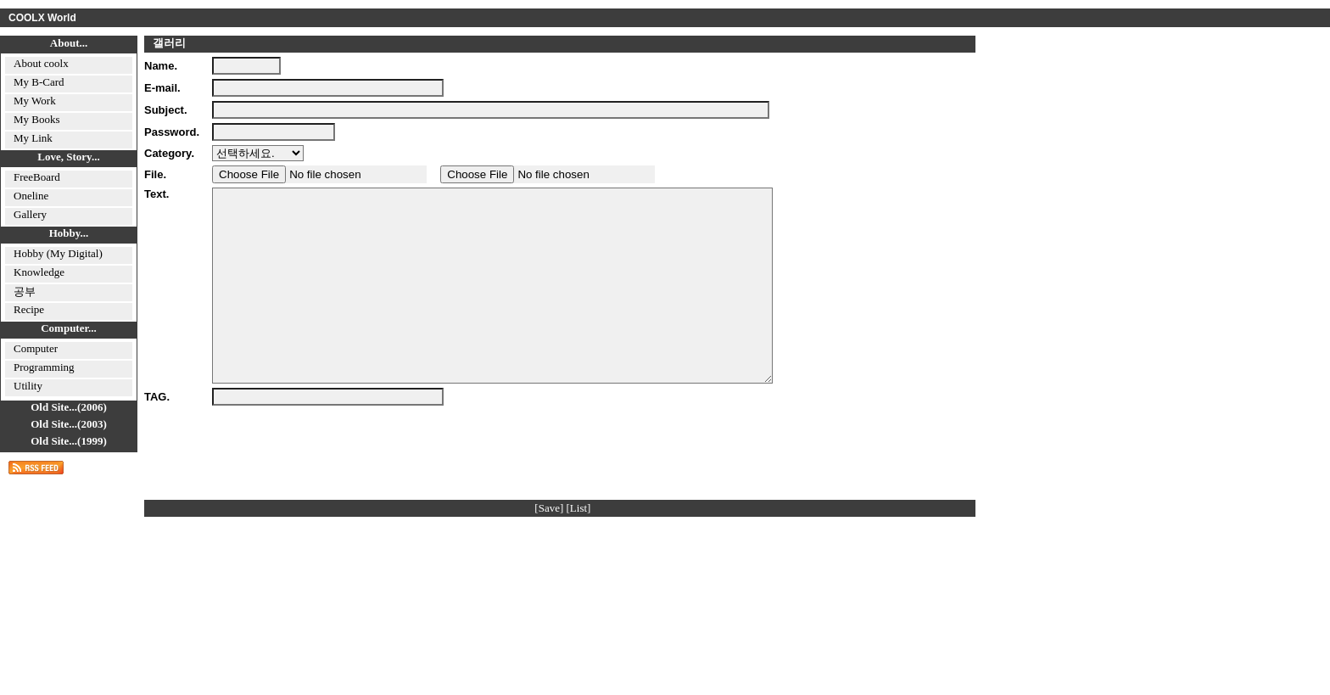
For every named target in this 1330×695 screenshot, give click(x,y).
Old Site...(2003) (69, 424)
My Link (33, 138)
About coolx (41, 63)
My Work (35, 100)
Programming (44, 367)
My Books (37, 119)
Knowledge (39, 272)
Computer (36, 348)
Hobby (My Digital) (58, 253)
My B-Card (39, 82)
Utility (28, 385)
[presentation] (341, 481)
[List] (579, 546)
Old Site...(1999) (69, 440)
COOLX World (42, 18)
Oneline (31, 195)
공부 (25, 291)
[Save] (548, 546)
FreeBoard (37, 177)
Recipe (29, 309)
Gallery (30, 214)
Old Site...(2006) (69, 407)
